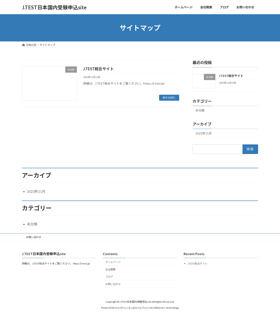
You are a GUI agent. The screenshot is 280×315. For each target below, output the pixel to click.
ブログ (109, 276)
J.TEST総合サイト (98, 68)
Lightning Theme (140, 307)
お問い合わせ (33, 237)
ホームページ (113, 262)
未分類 (200, 110)
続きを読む (169, 97)
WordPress (121, 307)
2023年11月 (204, 133)
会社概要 (110, 269)
